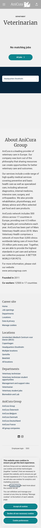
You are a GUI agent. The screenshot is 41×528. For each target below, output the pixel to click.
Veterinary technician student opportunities (15, 378)
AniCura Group (8, 406)
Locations (6, 317)
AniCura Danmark (10, 417)
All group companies (11, 428)
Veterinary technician (11, 373)
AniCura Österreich (10, 410)
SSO (27, 448)
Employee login (18, 448)
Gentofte (6, 354)
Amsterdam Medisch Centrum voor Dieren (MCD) (17, 338)
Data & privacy (8, 321)
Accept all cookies (20, 506)
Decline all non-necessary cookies (20, 513)
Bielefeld (6, 358)
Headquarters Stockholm (13, 347)
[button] (37, 4)
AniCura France (9, 424)
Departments (8, 313)
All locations (7, 362)
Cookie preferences (20, 521)
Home (5, 306)
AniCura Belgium (9, 413)
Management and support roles (16, 383)
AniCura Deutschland (11, 421)
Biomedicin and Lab (10, 394)
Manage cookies (9, 325)
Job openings (8, 310)
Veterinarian (7, 387)
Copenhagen (7, 343)
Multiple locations (9, 351)
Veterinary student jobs (12, 390)
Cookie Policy (15, 485)
